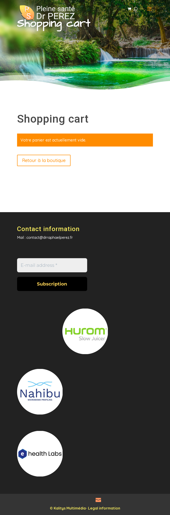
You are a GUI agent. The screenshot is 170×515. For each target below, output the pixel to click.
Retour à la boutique (44, 160)
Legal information (104, 508)
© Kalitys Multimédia (68, 508)
